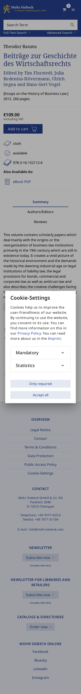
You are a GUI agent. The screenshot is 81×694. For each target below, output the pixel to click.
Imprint (54, 338)
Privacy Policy (29, 333)
